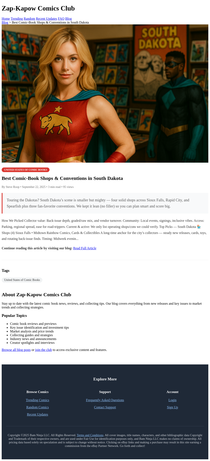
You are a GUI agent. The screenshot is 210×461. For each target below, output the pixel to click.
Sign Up (172, 407)
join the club (43, 350)
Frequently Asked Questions (105, 400)
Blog (68, 18)
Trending (17, 18)
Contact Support (105, 407)
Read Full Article (84, 248)
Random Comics (37, 407)
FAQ (61, 18)
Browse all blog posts (16, 350)
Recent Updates (46, 18)
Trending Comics (37, 400)
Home (6, 18)
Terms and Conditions (90, 435)
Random (29, 18)
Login (172, 400)
